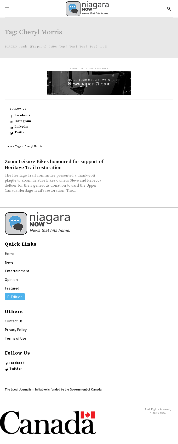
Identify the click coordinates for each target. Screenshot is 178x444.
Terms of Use (15, 338)
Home (8, 146)
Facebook (22, 115)
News (9, 262)
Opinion (11, 279)
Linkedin (21, 126)
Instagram (22, 121)
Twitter (20, 132)
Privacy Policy (16, 329)
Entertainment (17, 270)
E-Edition (15, 296)
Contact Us (14, 321)
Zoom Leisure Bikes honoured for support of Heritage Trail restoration (54, 164)
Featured (12, 288)
